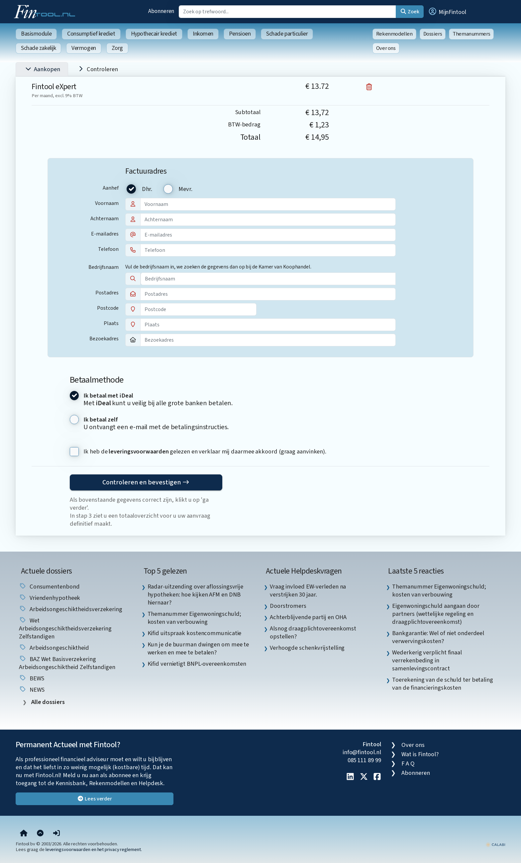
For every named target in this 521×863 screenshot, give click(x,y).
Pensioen (240, 34)
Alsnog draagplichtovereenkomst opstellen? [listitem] (313, 632)
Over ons (386, 48)
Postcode (108, 308)
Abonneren (161, 11)
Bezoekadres (104, 338)
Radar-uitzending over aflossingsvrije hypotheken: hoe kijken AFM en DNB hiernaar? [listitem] (196, 594)
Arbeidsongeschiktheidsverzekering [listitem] (70, 609)
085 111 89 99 (364, 760)
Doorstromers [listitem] (288, 606)
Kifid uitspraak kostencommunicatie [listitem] (195, 633)
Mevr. (185, 189)
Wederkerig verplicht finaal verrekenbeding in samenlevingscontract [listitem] (427, 660)
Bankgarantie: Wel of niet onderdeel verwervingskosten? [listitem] (438, 637)
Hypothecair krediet (154, 34)
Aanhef (111, 188)
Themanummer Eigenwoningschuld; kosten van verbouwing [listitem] (194, 617)
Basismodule (36, 34)
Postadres (107, 292)
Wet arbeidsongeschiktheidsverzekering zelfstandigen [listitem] (65, 628)
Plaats (111, 323)
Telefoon (108, 249)
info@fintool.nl (362, 752)
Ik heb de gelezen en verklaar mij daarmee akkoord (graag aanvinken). (204, 451)
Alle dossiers (47, 702)
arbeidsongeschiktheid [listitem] (54, 647)
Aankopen (42, 69)
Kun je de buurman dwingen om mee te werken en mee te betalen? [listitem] (198, 648)
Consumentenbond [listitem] (49, 586)
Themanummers (471, 34)
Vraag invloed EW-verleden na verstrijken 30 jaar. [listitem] (308, 590)
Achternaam (104, 218)
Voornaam (107, 203)
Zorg (117, 48)
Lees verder (94, 798)
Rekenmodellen (394, 34)
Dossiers (432, 34)
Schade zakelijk (38, 48)
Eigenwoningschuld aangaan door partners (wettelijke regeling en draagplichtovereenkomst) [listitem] (435, 614)
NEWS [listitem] (32, 689)
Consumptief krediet (91, 34)
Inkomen (203, 34)
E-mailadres (105, 234)
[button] (447, 11)
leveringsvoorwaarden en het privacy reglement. (94, 849)
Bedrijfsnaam (103, 267)
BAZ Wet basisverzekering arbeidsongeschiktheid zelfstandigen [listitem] (67, 663)
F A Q (408, 763)
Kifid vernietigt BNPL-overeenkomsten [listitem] (197, 663)
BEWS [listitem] (31, 678)
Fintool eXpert (54, 86)
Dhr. (147, 189)
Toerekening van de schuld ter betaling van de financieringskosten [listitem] (442, 683)
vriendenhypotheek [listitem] (49, 598)
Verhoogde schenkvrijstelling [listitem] (307, 647)
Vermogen (83, 48)
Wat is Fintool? (420, 754)
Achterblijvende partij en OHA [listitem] (308, 617)
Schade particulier (287, 34)
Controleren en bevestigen (146, 482)
